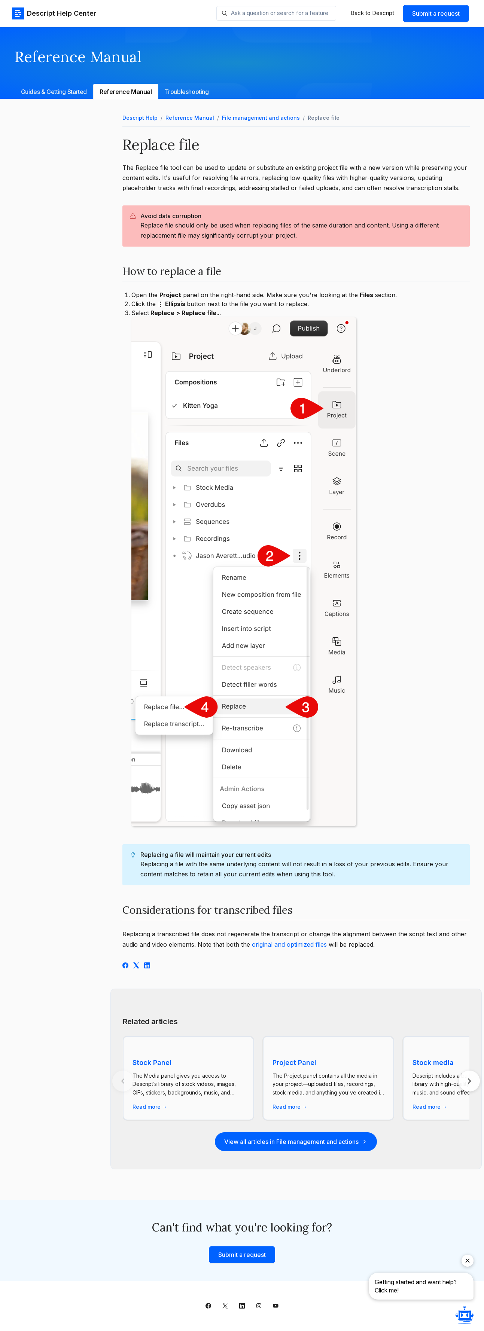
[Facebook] (125, 966)
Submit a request (436, 13)
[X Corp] (136, 966)
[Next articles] (469, 1081)
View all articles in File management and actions (296, 1141)
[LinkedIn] (147, 966)
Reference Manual (126, 91)
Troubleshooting (187, 91)
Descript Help (140, 118)
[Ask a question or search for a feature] (276, 13)
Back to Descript (372, 12)
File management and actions (261, 118)
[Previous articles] (122, 1081)
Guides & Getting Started (54, 91)
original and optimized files (289, 944)
